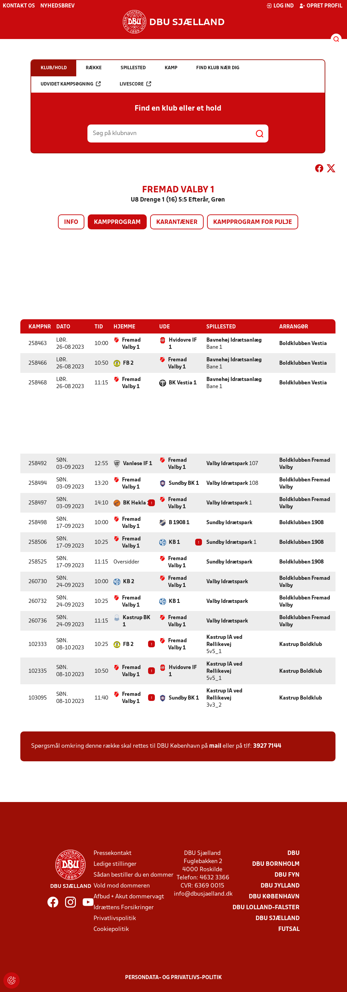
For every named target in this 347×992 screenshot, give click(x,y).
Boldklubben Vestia (303, 343)
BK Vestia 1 (183, 382)
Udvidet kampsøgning (71, 84)
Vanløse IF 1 (137, 463)
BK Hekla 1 (136, 502)
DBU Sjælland (278, 918)
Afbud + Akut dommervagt (129, 896)
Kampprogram (117, 222)
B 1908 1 (179, 522)
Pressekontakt (112, 853)
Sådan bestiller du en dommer (134, 875)
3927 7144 (267, 746)
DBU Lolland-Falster (266, 907)
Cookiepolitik (111, 929)
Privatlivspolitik (115, 918)
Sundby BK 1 (184, 483)
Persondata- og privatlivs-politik (173, 977)
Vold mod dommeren (122, 886)
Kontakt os (19, 6)
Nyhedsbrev (57, 6)
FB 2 (128, 363)
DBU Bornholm (276, 864)
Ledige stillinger (115, 864)
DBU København (274, 896)
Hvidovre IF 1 (183, 343)
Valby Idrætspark (227, 463)
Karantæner (177, 222)
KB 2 (128, 581)
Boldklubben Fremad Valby (304, 464)
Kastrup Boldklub (300, 644)
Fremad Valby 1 (131, 343)
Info (71, 222)
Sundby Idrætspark (229, 522)
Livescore (135, 84)
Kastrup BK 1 (136, 621)
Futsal (289, 929)
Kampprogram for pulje (252, 222)
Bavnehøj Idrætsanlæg (234, 340)
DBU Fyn (287, 875)
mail (215, 746)
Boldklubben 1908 (301, 522)
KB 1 (174, 542)
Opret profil (320, 6)
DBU (293, 853)
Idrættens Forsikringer (124, 907)
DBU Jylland (280, 886)
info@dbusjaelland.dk (203, 894)
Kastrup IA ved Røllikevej (224, 641)
